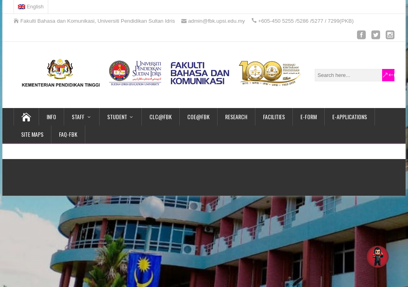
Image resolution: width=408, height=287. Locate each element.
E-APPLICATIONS (349, 116)
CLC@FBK (160, 116)
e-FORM (308, 116)
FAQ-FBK (68, 134)
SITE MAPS (32, 134)
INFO (51, 116)
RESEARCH (236, 116)
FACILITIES (274, 116)
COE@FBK (198, 116)
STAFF (78, 116)
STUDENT (117, 116)
